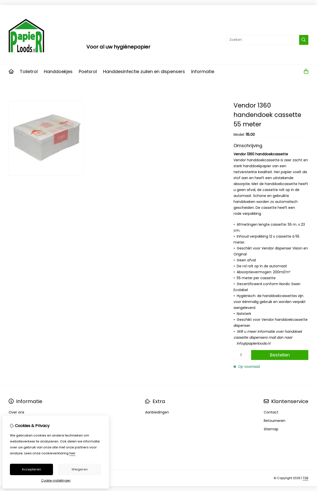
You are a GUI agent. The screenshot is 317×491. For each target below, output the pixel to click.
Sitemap (271, 429)
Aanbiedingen (157, 412)
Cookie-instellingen (56, 480)
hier (72, 453)
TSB (305, 478)
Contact (271, 412)
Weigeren (80, 469)
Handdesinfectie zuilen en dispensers (144, 71)
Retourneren (274, 420)
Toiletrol (29, 71)
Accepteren (31, 469)
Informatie (202, 71)
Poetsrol (88, 71)
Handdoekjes (58, 71)
